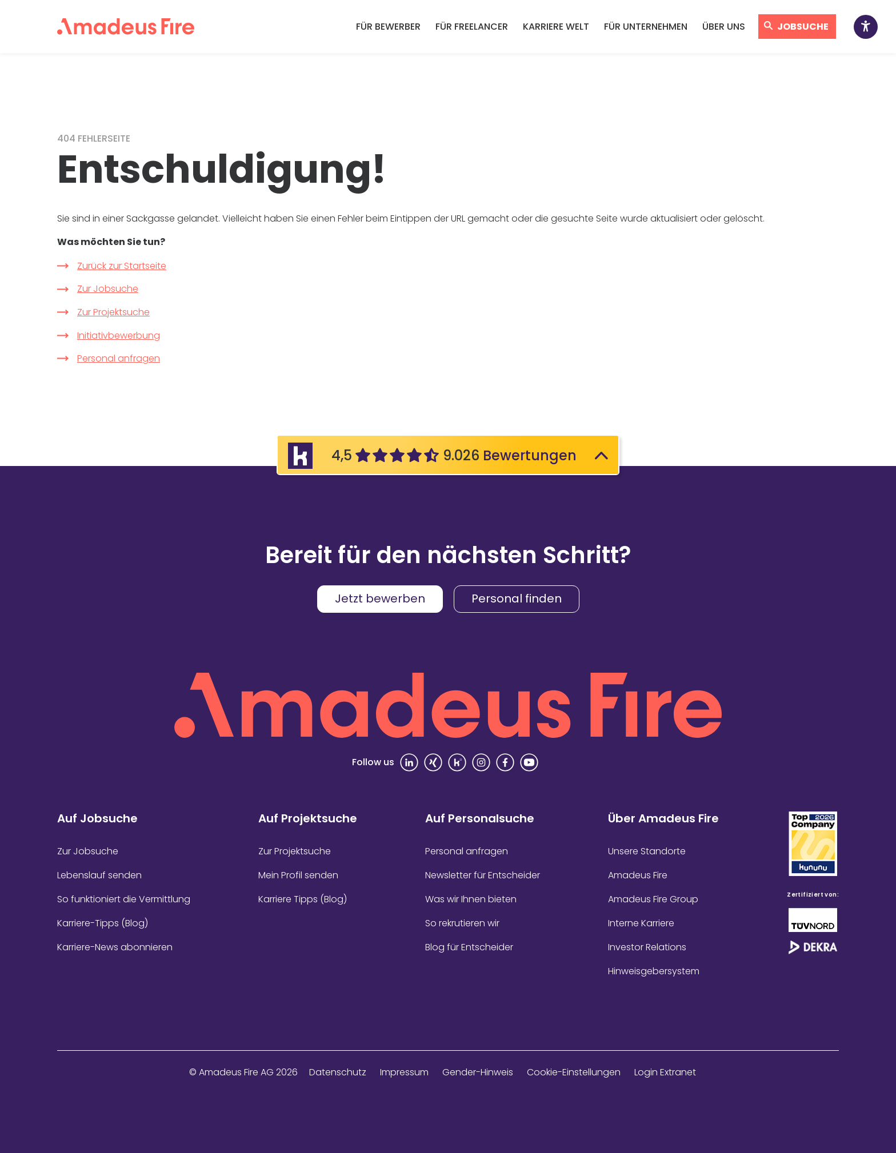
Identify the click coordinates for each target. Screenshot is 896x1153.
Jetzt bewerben (380, 598)
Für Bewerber (388, 26)
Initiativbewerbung (118, 335)
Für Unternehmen (645, 26)
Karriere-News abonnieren (115, 947)
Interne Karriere (641, 923)
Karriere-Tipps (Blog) (102, 923)
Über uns (723, 26)
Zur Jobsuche (107, 288)
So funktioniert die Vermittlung (123, 899)
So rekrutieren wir (462, 923)
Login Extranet (665, 1072)
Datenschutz (337, 1072)
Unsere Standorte (647, 851)
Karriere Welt (556, 26)
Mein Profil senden (298, 875)
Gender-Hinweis (477, 1072)
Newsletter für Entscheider (482, 875)
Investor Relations (647, 947)
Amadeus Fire (637, 875)
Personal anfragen (118, 358)
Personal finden (516, 598)
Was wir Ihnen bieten (471, 899)
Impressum (404, 1072)
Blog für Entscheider (469, 947)
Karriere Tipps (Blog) (302, 899)
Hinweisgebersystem (653, 971)
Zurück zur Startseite (121, 265)
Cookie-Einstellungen (574, 1072)
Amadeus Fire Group (653, 899)
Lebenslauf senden (99, 875)
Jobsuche (803, 26)
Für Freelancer (471, 26)
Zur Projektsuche (113, 312)
